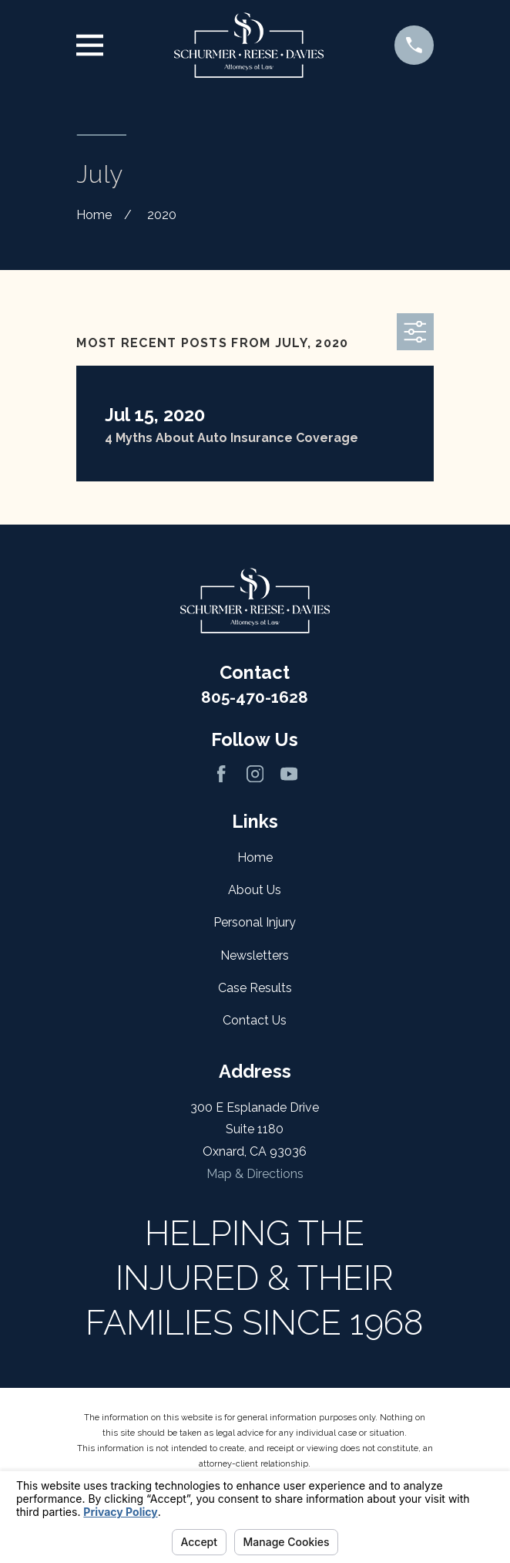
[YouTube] (288, 773)
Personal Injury (254, 922)
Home (255, 857)
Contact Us (255, 1020)
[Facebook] (221, 773)
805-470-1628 (254, 697)
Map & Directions (255, 1173)
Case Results (255, 988)
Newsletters (254, 955)
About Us (254, 890)
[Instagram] (255, 773)
